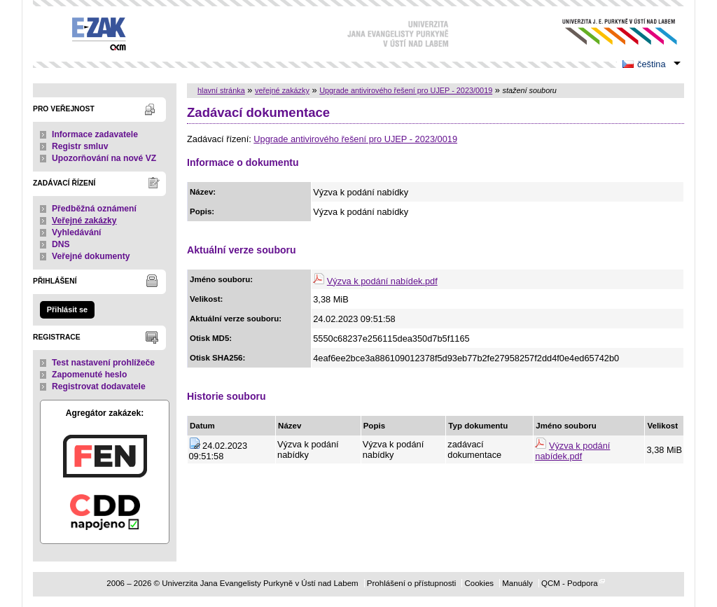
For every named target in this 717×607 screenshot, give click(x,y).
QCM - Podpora (569, 583)
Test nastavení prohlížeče (103, 363)
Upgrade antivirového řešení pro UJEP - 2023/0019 (405, 90)
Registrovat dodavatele (99, 386)
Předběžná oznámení (94, 209)
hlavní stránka (221, 90)
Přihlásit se (67, 309)
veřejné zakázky (282, 90)
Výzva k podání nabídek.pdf (382, 281)
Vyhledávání (77, 232)
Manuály (517, 583)
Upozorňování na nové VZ (104, 158)
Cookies (479, 583)
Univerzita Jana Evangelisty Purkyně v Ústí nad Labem (609, 32)
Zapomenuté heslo (89, 374)
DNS (61, 244)
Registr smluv (80, 146)
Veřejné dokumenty (91, 256)
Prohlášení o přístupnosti (411, 583)
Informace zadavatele (95, 134)
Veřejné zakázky (84, 220)
